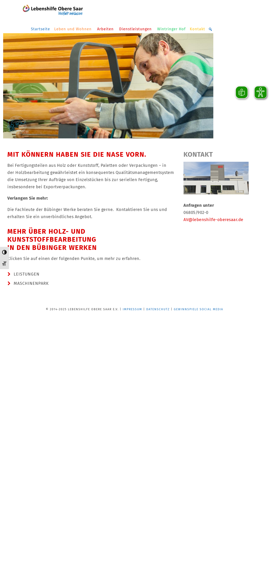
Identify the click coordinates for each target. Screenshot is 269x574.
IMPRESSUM (132, 309)
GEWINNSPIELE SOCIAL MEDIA (198, 309)
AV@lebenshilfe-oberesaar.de (213, 219)
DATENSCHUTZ (158, 309)
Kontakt (197, 29)
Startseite (40, 29)
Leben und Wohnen (73, 29)
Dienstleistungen (136, 29)
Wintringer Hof (171, 29)
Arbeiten (106, 29)
